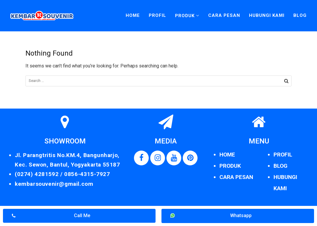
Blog (300, 15)
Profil (157, 15)
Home (133, 15)
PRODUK (230, 165)
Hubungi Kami (266, 15)
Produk (185, 15)
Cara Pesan (224, 15)
